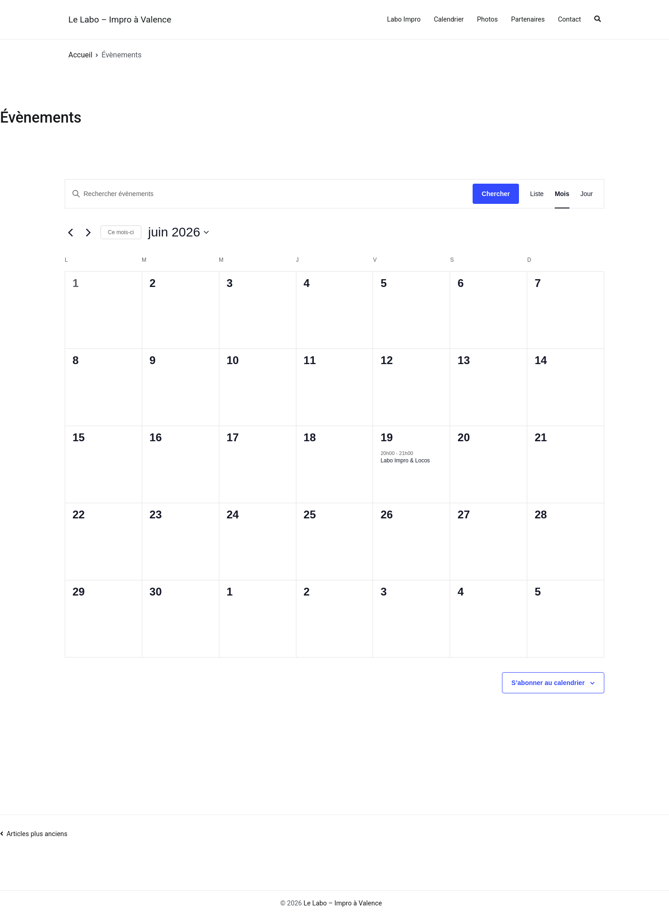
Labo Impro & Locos (404, 460)
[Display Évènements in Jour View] (586, 194)
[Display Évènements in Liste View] (537, 194)
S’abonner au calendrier (548, 682)
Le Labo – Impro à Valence (119, 19)
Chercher (496, 193)
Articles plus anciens (36, 834)
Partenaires (528, 19)
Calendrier (448, 19)
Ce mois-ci (121, 232)
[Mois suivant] (88, 232)
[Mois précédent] (70, 232)
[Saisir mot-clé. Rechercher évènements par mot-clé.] (269, 194)
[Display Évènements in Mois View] (562, 194)
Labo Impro (404, 19)
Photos (487, 19)
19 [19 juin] (386, 437)
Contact (569, 19)
